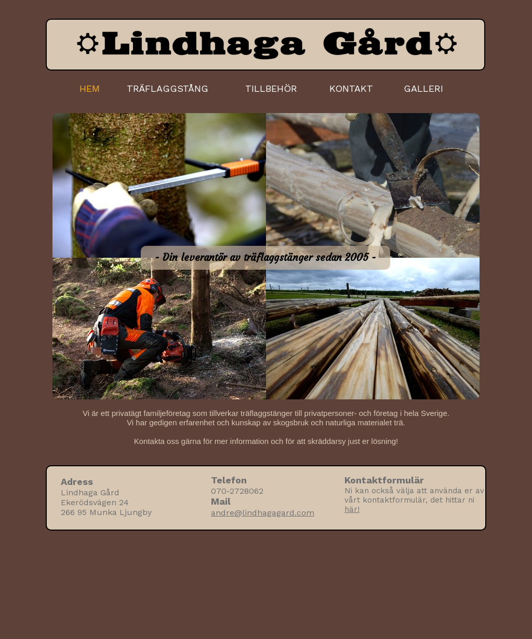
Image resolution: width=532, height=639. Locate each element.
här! (352, 509)
